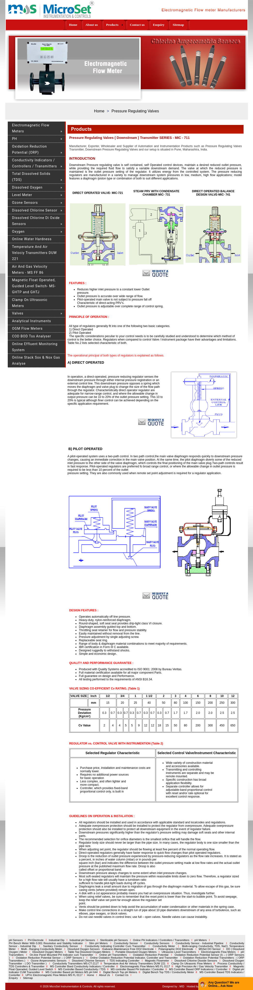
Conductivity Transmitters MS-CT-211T (76, 963)
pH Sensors (15, 940)
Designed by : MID (173, 986)
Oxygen (18, 231)
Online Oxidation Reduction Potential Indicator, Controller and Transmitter (134, 957)
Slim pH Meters (98, 943)
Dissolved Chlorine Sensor (34, 210)
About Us (104, 975)
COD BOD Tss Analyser (31, 336)
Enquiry (13, 977)
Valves (17, 313)
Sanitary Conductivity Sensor (60, 946)
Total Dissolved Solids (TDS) (31, 177)
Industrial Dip (56, 940)
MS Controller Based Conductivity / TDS (82, 969)
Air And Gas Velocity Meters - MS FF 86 (29, 269)
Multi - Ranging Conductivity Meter (40, 949)
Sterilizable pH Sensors (114, 940)
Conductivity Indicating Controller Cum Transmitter (115, 946)
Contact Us (121, 975)
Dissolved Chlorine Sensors (88, 960)
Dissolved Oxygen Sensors (83, 949)
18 (106, 93)
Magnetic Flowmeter (157, 960)
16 (99, 93)
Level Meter (22, 195)
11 (84, 93)
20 (55, 95)
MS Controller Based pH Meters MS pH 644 (71, 972)
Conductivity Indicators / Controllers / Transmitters (34, 163)
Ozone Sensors (25, 203)
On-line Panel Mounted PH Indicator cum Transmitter (61, 954)
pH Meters (200, 940)
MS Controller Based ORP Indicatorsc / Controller (198, 969)
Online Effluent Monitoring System (35, 347)
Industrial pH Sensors (82, 940)
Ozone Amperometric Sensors (48, 960)
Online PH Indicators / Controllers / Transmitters (161, 940)
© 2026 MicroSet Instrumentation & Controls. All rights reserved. (78, 986)
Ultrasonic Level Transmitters (179, 951)
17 (103, 93)
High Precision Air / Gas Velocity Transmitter (202, 966)
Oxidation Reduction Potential (150, 954)
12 (87, 93)
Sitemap (28, 977)
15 (96, 93)
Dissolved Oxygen (27, 187)
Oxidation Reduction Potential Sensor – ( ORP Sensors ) (50, 957)
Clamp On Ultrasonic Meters (29, 303)
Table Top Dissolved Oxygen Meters (89, 951)
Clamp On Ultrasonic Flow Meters (192, 963)
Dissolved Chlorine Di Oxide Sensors (36, 221)
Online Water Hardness (32, 239)
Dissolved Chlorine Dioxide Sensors (196, 960)
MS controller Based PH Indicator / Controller (137, 969)
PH (14, 139)
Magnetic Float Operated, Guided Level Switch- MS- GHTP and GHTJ (34, 286)
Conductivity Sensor (126, 943)
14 (93, 93)
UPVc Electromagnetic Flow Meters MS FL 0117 (54, 975)
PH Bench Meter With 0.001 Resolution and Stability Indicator (46, 943)
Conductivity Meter (164, 946)
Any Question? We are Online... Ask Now (223, 984)
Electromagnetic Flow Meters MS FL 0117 (145, 966)
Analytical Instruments (31, 321)
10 (81, 93)
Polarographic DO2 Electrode (175, 949)
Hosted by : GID (196, 986)
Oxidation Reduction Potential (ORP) (29, 149)
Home (99, 111)
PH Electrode (36, 940)
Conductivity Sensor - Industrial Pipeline (199, 943)
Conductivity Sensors (156, 943)
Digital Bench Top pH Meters (120, 972)
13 (90, 93)
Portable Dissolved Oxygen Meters (136, 951)
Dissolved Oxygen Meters (47, 951)
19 (52, 95)
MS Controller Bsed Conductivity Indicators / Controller (82, 966)
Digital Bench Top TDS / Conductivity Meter (168, 972)
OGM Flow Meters (27, 328)
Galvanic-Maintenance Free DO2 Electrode (128, 949)
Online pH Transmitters (113, 954)
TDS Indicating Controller (124, 960)
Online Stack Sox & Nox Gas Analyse (36, 360)
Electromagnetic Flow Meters (31, 128)
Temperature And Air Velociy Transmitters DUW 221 (34, 253)
